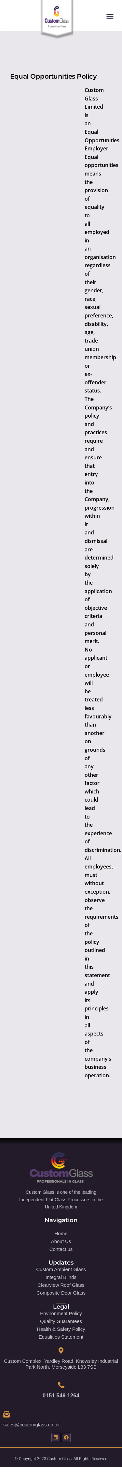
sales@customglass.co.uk (31, 1424)
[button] (110, 16)
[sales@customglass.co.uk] (6, 1414)
